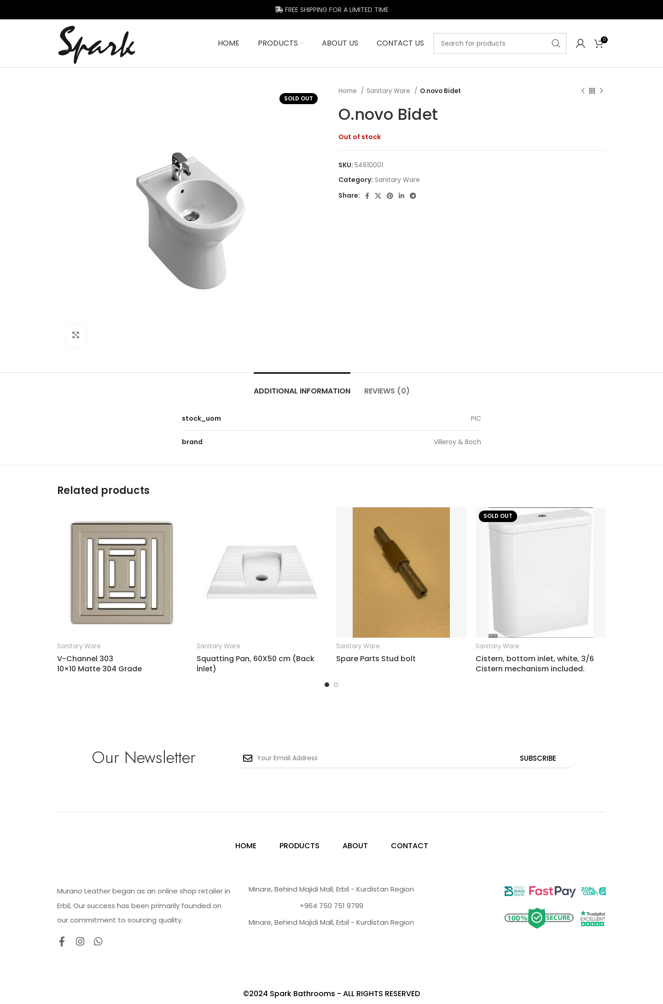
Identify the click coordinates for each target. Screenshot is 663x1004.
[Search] (500, 43)
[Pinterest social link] (390, 196)
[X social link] (378, 196)
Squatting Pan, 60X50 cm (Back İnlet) (255, 663)
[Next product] (601, 91)
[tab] (302, 386)
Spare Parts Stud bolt (376, 658)
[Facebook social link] (367, 196)
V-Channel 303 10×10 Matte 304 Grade (99, 663)
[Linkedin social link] (401, 196)
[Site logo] (96, 42)
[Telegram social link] (413, 196)
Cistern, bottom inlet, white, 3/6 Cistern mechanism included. (535, 663)
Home (348, 91)
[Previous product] (582, 91)
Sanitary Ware (389, 91)
